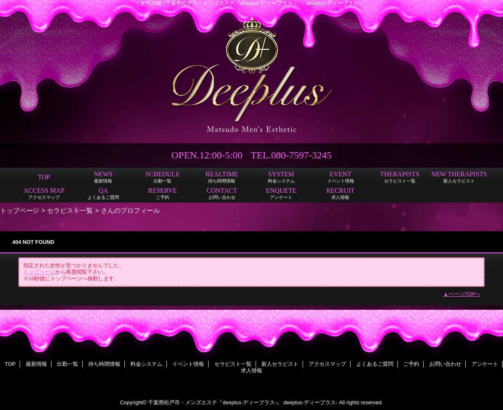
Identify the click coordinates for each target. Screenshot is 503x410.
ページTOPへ (465, 294)
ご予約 (411, 364)
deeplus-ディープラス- (310, 402)
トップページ (19, 210)
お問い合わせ (445, 364)
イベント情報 (188, 364)
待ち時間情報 (104, 364)
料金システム (146, 364)
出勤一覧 (67, 364)
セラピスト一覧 (70, 210)
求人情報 (251, 370)
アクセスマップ (327, 364)
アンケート (485, 364)
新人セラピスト (280, 364)
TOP (44, 176)
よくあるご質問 (374, 364)
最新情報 (36, 364)
